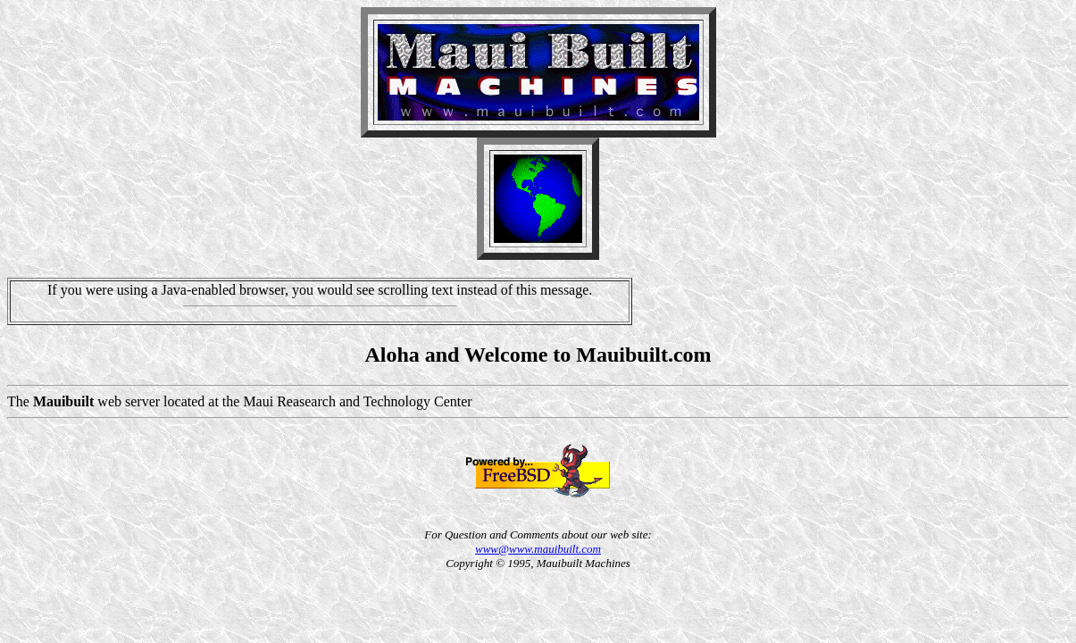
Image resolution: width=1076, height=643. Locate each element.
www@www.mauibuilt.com (538, 548)
